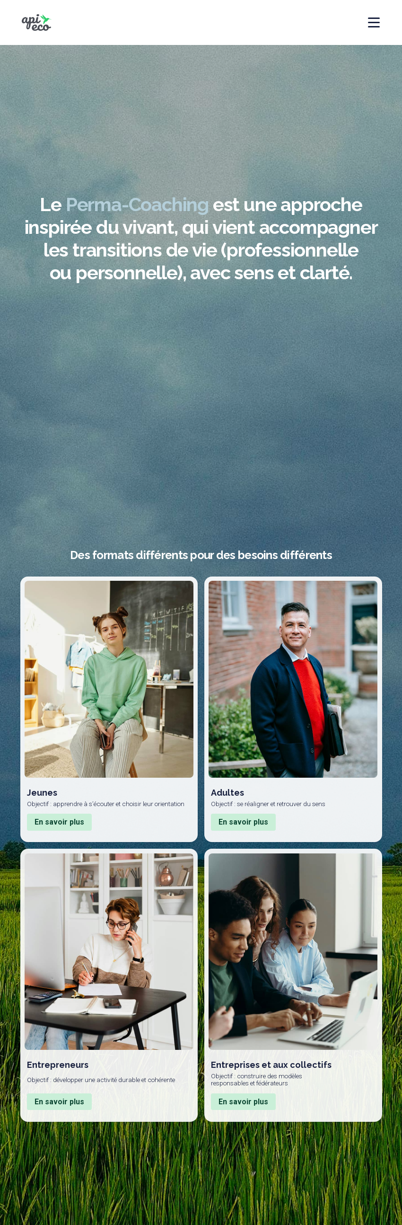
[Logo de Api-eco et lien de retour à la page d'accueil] (36, 22)
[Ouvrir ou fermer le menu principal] (368, 22)
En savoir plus (59, 821)
